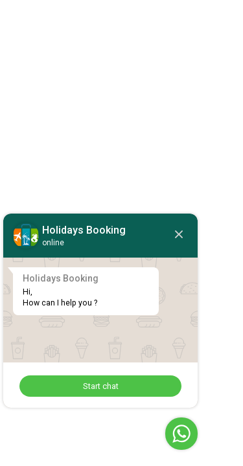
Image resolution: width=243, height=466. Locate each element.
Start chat (101, 386)
